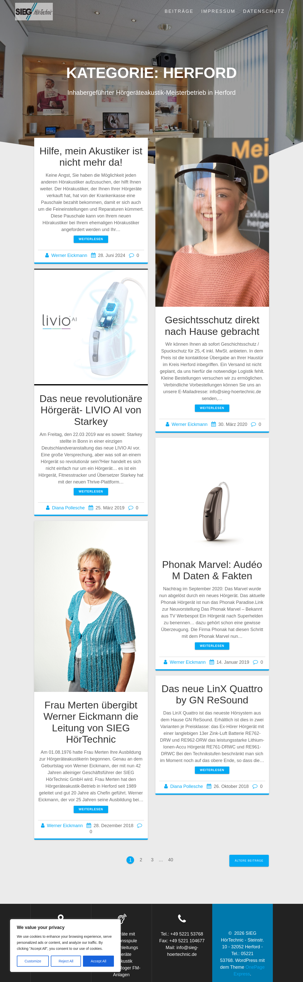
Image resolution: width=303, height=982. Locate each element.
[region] (65, 945)
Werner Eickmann (69, 255)
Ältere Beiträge (249, 860)
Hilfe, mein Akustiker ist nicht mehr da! (90, 156)
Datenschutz (264, 11)
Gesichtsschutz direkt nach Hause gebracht (212, 325)
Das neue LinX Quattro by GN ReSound (212, 694)
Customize (33, 961)
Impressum (218, 11)
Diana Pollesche (68, 507)
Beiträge (179, 11)
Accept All (98, 961)
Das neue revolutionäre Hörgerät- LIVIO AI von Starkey (90, 410)
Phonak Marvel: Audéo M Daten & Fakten (212, 570)
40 (172, 859)
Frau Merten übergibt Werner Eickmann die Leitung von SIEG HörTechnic (91, 722)
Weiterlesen (91, 239)
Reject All (66, 961)
